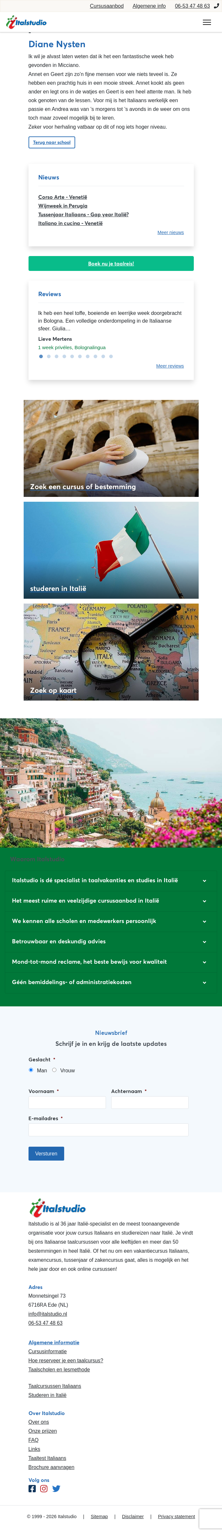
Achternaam (129, 1091)
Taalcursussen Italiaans (55, 1386)
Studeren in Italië (48, 1395)
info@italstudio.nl (48, 1314)
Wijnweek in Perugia (63, 205)
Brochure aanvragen (52, 1467)
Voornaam (44, 1091)
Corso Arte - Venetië (62, 197)
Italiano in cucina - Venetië (70, 223)
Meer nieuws (171, 232)
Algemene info (149, 6)
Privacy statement (176, 1516)
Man (42, 1070)
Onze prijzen (43, 1431)
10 (109, 356)
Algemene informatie (54, 1342)
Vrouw (67, 1070)
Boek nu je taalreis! (111, 263)
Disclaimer (133, 1516)
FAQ (34, 1440)
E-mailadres (46, 1118)
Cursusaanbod (107, 6)
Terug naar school (52, 142)
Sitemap (99, 1516)
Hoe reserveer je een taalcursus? (66, 1360)
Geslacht (42, 1059)
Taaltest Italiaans (47, 1458)
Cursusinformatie (48, 1351)
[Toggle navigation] (207, 22)
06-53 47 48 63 (192, 6)
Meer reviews (170, 366)
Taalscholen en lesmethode (59, 1369)
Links (35, 1449)
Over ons (39, 1422)
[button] (111, 881)
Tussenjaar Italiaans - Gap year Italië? (83, 214)
